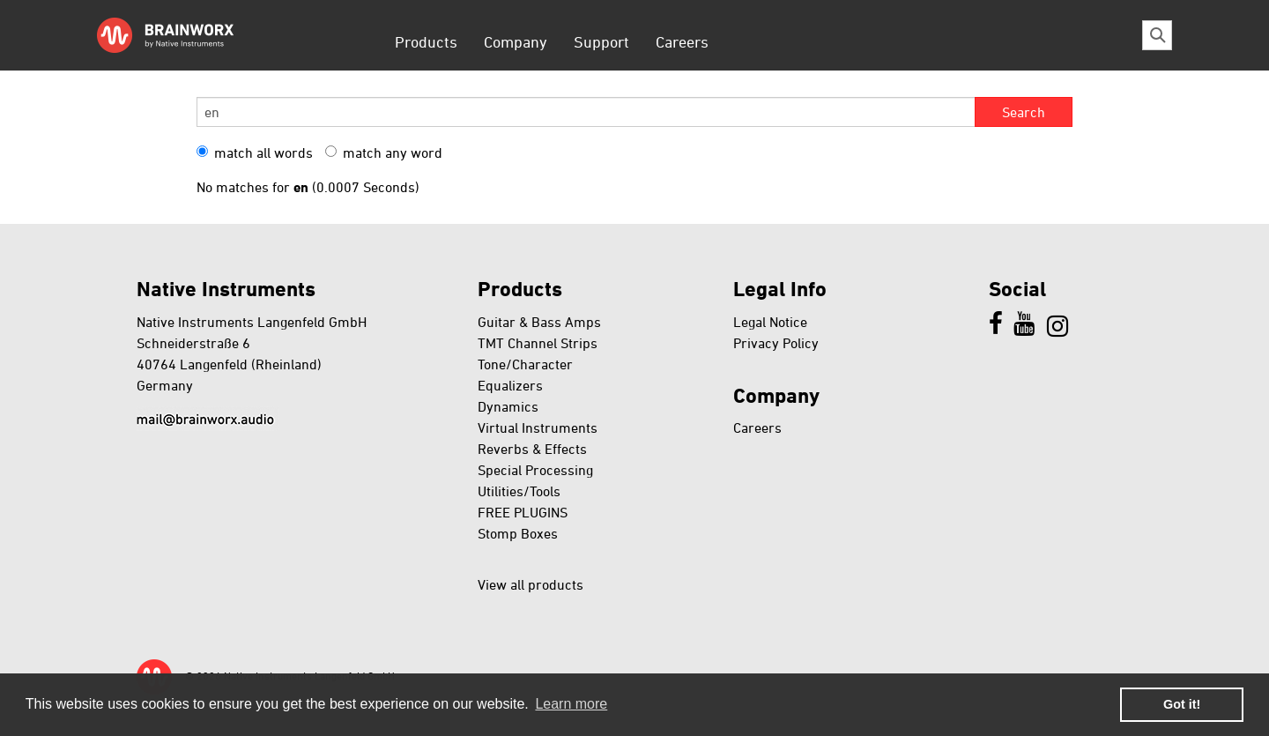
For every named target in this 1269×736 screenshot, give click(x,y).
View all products (530, 584)
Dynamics (508, 406)
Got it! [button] (1181, 704)
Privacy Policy (776, 343)
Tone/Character (525, 364)
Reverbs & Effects (532, 449)
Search (1023, 112)
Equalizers (510, 385)
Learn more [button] (571, 703)
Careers (682, 41)
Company (515, 41)
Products (426, 41)
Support (601, 41)
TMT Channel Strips (537, 343)
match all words (255, 152)
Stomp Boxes (518, 533)
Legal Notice (770, 322)
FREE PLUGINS (523, 512)
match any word (383, 152)
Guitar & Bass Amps (539, 322)
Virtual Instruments (537, 427)
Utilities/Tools (519, 491)
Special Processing (535, 470)
